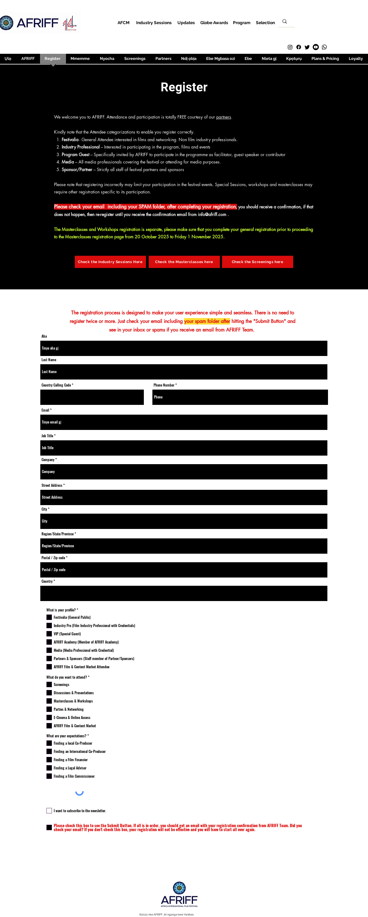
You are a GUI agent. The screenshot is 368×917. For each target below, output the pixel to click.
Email (45, 410)
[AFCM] (123, 22)
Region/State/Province (58, 534)
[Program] (242, 22)
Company (48, 459)
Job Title (47, 436)
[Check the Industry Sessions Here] (110, 262)
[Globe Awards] (214, 22)
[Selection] (265, 22)
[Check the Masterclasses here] (184, 262)
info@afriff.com (212, 214)
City (44, 509)
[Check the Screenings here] (257, 262)
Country (47, 581)
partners (223, 117)
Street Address (52, 485)
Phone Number (164, 385)
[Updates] (186, 22)
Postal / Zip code (53, 557)
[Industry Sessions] (154, 22)
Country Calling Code (56, 385)
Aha (44, 336)
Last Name (49, 359)
